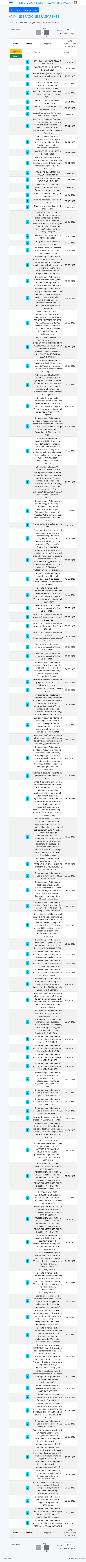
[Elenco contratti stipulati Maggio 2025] (27, 525)
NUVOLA (72, 1558)
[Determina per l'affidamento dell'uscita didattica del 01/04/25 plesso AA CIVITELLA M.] (27, 1424)
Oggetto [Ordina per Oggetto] (47, 43)
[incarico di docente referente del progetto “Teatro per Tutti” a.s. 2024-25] (27, 626)
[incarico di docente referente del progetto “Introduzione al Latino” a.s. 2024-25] (27, 617)
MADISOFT (81, 1558)
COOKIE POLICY (6, 1558)
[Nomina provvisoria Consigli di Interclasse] (27, 195)
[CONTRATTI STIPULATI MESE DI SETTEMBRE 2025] (27, 236)
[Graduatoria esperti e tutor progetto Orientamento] (27, 84)
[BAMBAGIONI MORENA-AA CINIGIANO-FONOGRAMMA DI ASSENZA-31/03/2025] (27, 1388)
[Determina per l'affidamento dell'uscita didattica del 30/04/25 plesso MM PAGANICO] (27, 1057)
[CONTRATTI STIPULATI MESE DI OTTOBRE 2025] (27, 152)
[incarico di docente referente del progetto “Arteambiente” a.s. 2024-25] (27, 775)
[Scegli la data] (70, 55)
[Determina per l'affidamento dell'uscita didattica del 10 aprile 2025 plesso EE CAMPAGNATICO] (27, 1523)
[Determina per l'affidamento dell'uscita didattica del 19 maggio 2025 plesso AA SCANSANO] (27, 1501)
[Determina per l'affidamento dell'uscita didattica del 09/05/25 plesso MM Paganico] (27, 972)
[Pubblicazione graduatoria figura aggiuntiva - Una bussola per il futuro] (27, 76)
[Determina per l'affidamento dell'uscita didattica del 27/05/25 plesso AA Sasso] (27, 876)
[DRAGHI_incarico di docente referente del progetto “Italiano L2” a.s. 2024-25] (27, 608)
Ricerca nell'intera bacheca (24, 9)
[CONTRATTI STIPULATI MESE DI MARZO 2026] (27, 62)
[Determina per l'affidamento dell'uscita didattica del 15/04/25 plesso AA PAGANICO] (27, 1111)
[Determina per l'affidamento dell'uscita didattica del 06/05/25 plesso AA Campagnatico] (27, 963)
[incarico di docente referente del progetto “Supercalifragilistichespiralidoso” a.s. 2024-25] (27, 636)
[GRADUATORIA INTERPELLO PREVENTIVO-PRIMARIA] (27, 173)
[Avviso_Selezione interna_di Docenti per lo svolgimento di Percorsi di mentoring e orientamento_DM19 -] (27, 1474)
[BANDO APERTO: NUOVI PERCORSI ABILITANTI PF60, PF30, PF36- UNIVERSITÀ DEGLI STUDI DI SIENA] (27, 93)
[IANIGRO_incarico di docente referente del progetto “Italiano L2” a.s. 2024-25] (27, 656)
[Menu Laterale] (11, 3)
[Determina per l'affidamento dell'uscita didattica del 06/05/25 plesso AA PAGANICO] (27, 1039)
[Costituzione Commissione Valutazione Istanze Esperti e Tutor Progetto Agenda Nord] (27, 187)
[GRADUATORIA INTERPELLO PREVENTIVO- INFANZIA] (27, 179)
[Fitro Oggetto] (47, 55)
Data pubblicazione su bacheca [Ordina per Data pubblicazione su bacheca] (70, 44)
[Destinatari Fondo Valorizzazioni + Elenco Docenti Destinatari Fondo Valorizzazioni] (27, 250)
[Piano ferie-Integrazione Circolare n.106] (27, 690)
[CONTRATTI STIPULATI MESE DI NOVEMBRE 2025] (27, 108)
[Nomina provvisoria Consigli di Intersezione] (27, 207)
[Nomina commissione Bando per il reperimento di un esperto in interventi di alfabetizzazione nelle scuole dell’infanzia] (27, 126)
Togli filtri (16, 51)
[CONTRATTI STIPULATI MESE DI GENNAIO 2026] (27, 68)
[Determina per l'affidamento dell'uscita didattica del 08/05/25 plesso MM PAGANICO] (27, 1066)
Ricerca (15, 56)
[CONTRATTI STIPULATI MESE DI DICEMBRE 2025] (27, 102)
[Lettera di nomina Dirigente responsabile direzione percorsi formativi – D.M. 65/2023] (27, 1397)
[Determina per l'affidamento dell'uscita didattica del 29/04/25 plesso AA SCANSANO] (27, 1093)
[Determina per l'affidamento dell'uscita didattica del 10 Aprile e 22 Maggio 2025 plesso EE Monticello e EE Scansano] (27, 1513)
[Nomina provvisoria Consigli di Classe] (27, 201)
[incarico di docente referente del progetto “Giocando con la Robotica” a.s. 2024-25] (27, 682)
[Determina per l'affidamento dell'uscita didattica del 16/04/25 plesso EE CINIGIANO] (27, 1102)
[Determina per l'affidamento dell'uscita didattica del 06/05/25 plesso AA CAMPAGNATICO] (27, 1048)
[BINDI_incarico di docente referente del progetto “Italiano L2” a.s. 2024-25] (27, 647)
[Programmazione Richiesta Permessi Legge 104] (27, 243)
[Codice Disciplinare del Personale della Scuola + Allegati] (27, 114)
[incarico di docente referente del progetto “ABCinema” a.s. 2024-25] (27, 1118)
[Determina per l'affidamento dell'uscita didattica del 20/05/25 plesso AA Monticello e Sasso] (27, 954)
